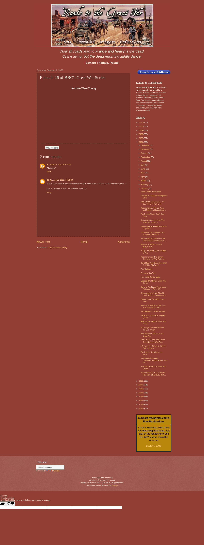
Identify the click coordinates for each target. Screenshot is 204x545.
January (144, 188)
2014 (141, 404)
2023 (141, 134)
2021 (141, 142)
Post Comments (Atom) (57, 247)
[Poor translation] (10, 503)
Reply (49, 172)
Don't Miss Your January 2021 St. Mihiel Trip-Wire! (153, 233)
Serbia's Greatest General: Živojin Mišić (151, 245)
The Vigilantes (146, 269)
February (145, 184)
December (145, 145)
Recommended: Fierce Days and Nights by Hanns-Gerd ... (153, 209)
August (144, 161)
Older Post (124, 241)
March (143, 181)
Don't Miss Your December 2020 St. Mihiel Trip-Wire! (154, 264)
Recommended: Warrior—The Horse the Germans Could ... (153, 239)
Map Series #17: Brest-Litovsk (153, 311)
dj (47, 164)
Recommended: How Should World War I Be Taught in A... (153, 294)
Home (84, 241)
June (143, 169)
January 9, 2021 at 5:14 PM (60, 164)
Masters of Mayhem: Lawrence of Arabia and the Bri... (153, 306)
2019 (141, 385)
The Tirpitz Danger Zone (150, 277)
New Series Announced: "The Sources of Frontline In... (152, 203)
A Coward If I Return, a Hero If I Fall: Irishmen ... (153, 347)
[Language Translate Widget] (50, 467)
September (145, 157)
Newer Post (43, 241)
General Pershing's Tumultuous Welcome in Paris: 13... (153, 288)
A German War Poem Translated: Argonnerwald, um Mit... (154, 360)
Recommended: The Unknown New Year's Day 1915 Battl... (153, 374)
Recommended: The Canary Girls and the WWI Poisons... (153, 258)
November (145, 149)
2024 (141, 130)
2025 (141, 126)
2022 (141, 138)
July (143, 165)
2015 (141, 400)
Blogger (115, 485)
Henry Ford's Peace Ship (151, 192)
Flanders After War (148, 273)
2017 (141, 393)
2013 (141, 408)
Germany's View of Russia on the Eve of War (152, 329)
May (143, 173)
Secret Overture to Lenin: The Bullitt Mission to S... (152, 221)
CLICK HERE (154, 445)
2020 (141, 381)
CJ (48, 180)
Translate (53, 471)
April (143, 177)
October (144, 153)
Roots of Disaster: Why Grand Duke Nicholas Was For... (153, 341)
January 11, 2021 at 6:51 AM (61, 180)
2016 (141, 397)
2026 (141, 122)
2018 (141, 389)
